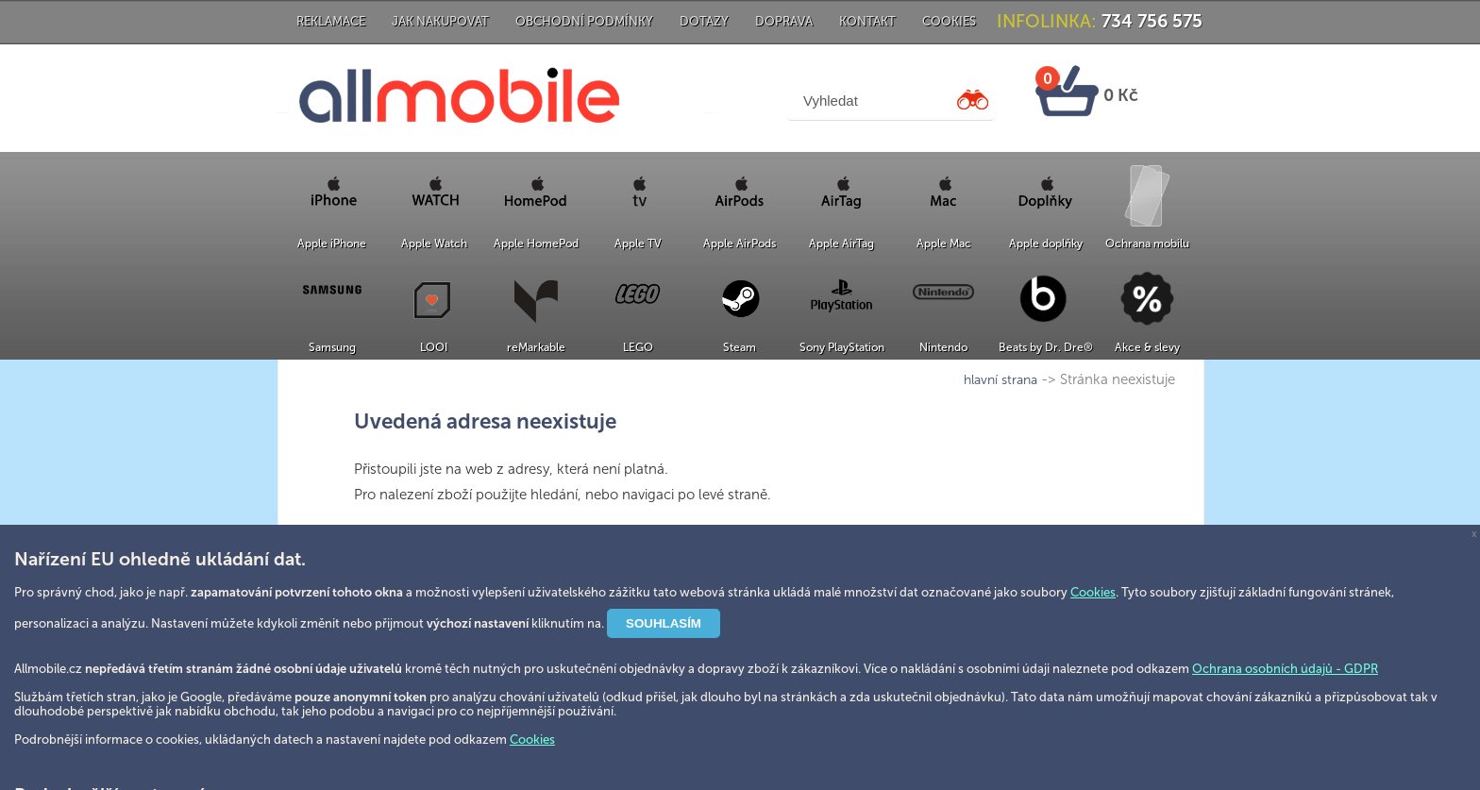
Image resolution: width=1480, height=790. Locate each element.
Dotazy (704, 21)
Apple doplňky (1046, 243)
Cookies (949, 21)
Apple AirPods (739, 243)
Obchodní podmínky (584, 21)
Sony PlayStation (841, 347)
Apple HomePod (536, 243)
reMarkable (536, 347)
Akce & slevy (1147, 347)
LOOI (433, 347)
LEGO (638, 347)
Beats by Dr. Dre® (1046, 347)
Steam (739, 347)
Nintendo (943, 347)
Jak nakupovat (440, 21)
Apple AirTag (841, 243)
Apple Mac (944, 243)
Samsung (332, 347)
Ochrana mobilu (1147, 243)
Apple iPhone (331, 243)
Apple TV (638, 243)
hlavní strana (1000, 380)
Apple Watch (434, 243)
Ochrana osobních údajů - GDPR (1285, 669)
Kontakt (867, 21)
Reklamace (330, 21)
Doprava (784, 21)
